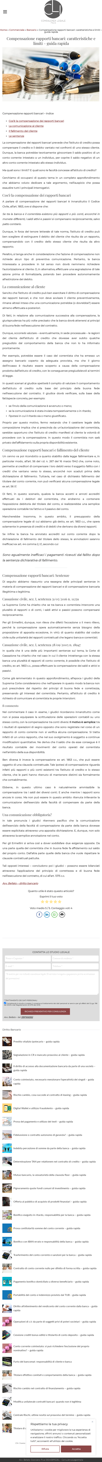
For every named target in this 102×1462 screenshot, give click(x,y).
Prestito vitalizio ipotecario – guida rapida (36, 1041)
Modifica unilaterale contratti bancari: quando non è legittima (47, 1401)
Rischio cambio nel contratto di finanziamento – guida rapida (46, 1388)
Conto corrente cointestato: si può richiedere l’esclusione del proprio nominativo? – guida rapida (51, 1348)
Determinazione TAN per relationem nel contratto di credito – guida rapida (54, 1161)
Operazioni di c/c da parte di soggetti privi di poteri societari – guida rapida (54, 1321)
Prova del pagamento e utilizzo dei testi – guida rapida (43, 1121)
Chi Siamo (20, 1443)
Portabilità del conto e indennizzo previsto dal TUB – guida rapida (49, 1294)
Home (3, 30)
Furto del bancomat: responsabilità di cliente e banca (42, 1361)
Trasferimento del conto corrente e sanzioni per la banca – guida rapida (52, 1254)
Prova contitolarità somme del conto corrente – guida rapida (46, 1228)
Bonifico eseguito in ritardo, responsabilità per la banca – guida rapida (51, 1214)
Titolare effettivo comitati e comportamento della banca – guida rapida (52, 1374)
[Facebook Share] (39, 915)
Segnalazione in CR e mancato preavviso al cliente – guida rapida (49, 1054)
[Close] (92, 1422)
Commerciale (16, 30)
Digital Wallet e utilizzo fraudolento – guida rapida (41, 1108)
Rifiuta (45, 1449)
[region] (61, 1437)
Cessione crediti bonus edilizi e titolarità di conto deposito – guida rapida (53, 1334)
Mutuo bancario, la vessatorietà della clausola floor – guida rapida (49, 1174)
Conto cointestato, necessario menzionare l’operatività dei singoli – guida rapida (53, 1081)
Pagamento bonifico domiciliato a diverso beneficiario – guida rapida (51, 1281)
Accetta (76, 1449)
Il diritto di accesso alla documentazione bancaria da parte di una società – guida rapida (54, 1068)
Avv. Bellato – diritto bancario (20, 883)
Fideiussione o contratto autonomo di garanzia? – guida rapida (47, 1134)
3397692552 (27, 1017)
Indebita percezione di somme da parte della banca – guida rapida (49, 1148)
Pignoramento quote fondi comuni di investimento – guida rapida (49, 1188)
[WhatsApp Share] (54, 915)
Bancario (31, 30)
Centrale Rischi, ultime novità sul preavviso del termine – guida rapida (51, 1414)
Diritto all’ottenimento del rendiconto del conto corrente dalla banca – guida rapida (55, 1308)
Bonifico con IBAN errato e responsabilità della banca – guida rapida (51, 1241)
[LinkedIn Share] (47, 915)
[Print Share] (62, 915)
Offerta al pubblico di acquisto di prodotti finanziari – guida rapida (50, 1201)
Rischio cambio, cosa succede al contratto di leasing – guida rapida (50, 1094)
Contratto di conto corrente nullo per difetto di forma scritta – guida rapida (54, 1268)
